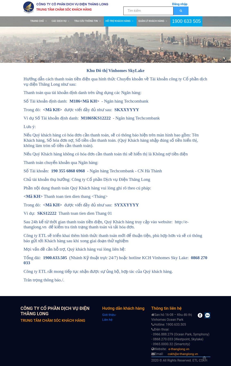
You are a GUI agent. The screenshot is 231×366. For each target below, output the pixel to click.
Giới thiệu (109, 315)
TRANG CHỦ (37, 21)
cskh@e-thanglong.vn (183, 354)
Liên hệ (107, 320)
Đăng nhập (179, 4)
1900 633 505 (186, 21)
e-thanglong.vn (179, 349)
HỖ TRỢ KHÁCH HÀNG (118, 21)
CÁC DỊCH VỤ (59, 21)
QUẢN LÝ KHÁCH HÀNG (151, 21)
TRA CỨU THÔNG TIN (86, 21)
